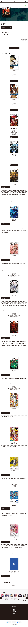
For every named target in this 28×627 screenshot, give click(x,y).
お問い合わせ (14, 616)
